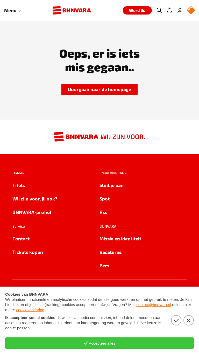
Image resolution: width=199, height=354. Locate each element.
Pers (104, 265)
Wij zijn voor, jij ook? (34, 198)
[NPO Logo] (191, 10)
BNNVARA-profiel (31, 212)
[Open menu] (12, 10)
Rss (103, 212)
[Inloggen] (180, 10)
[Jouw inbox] (169, 10)
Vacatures (111, 252)
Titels (18, 185)
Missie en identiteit (120, 238)
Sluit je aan (112, 185)
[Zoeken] (159, 10)
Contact (21, 238)
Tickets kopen (27, 252)
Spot (105, 198)
